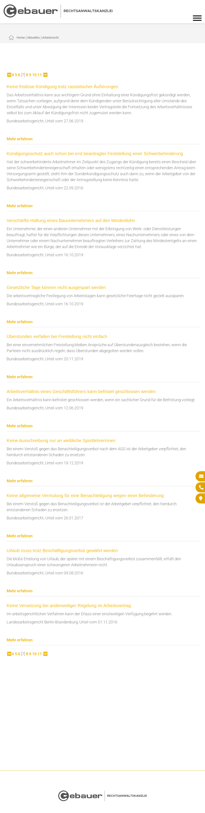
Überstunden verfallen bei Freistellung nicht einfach (57, 336)
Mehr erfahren (20, 139)
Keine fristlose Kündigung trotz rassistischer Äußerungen (62, 86)
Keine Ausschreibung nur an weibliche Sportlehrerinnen (61, 440)
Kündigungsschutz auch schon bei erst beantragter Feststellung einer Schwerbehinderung (95, 153)
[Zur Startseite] (58, 16)
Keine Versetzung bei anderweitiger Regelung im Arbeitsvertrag (69, 605)
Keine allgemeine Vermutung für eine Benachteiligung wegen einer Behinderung (85, 495)
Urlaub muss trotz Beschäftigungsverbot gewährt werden (62, 550)
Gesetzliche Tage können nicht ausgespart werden (56, 287)
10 (34, 74)
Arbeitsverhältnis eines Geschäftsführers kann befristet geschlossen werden (81, 391)
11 (39, 74)
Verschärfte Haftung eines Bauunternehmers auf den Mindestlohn (71, 220)
